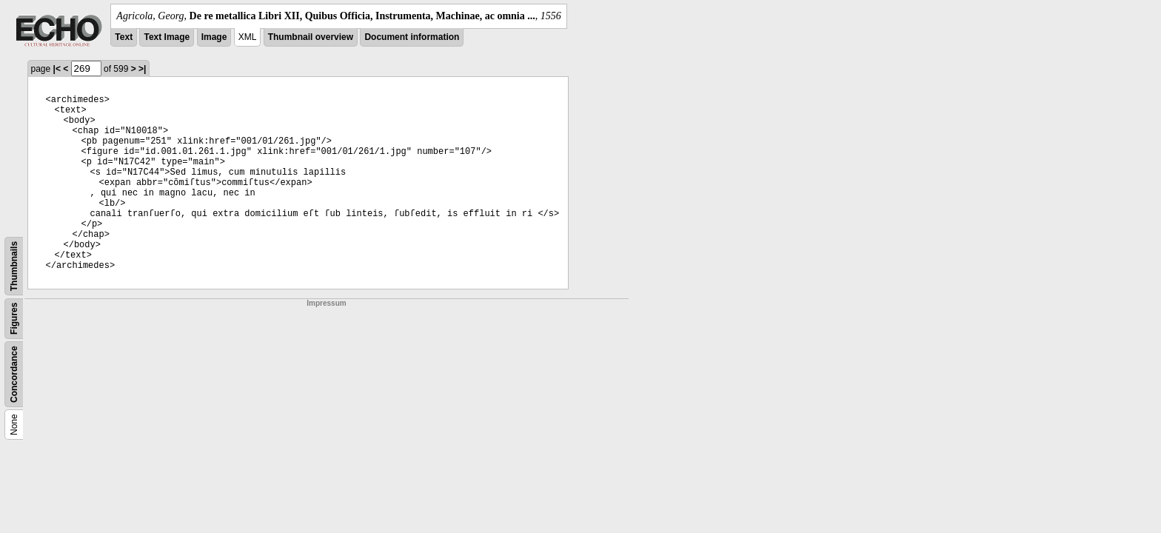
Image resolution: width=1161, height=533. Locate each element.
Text (124, 37)
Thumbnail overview (310, 37)
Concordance (14, 374)
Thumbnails (14, 266)
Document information (411, 37)
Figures (14, 319)
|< (57, 69)
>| (142, 69)
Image (214, 37)
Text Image (167, 37)
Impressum (326, 303)
